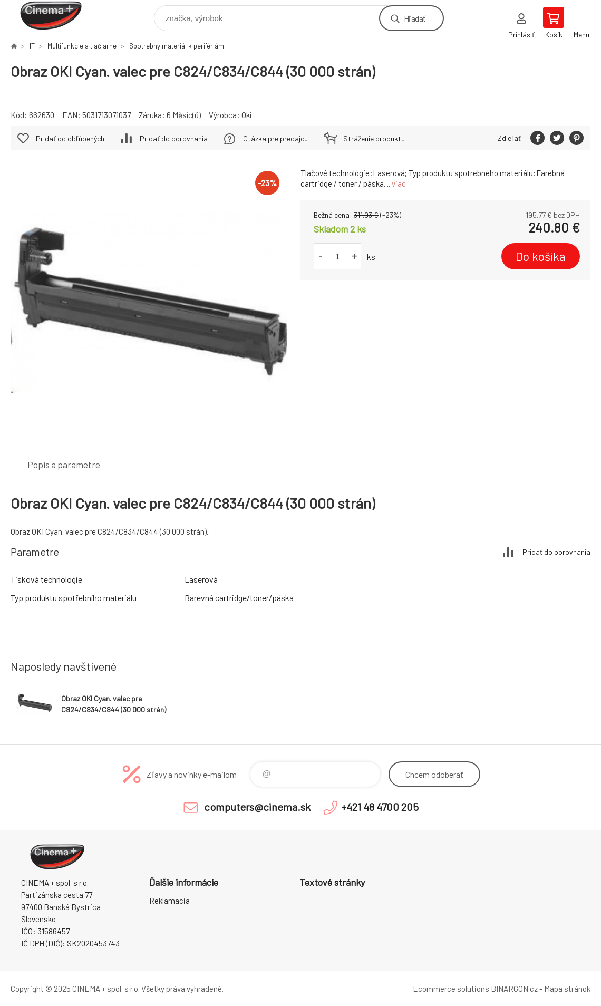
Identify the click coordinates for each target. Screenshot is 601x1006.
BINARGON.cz (514, 988)
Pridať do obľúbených (70, 138)
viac (399, 183)
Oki (246, 115)
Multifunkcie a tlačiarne (82, 46)
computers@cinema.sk (257, 806)
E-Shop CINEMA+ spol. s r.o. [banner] (57, 15)
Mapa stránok (567, 988)
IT (32, 46)
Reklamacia (169, 900)
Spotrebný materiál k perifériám (176, 46)
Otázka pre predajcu (275, 138)
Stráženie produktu (374, 138)
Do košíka (541, 256)
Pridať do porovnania (174, 138)
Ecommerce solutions (451, 988)
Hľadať (414, 18)
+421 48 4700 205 (380, 806)
